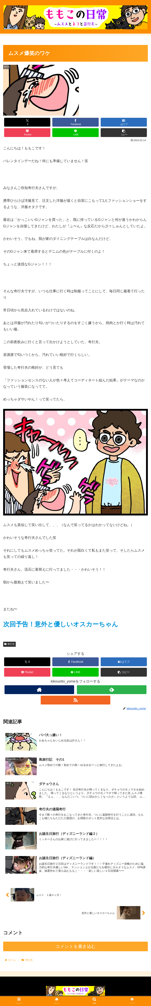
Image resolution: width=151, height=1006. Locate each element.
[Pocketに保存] (27, 132)
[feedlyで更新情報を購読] (111, 689)
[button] (124, 132)
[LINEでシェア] (75, 132)
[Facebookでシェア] (75, 122)
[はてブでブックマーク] (124, 122)
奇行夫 (9, 644)
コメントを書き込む (75, 948)
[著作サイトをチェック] (39, 689)
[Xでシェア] (27, 122)
